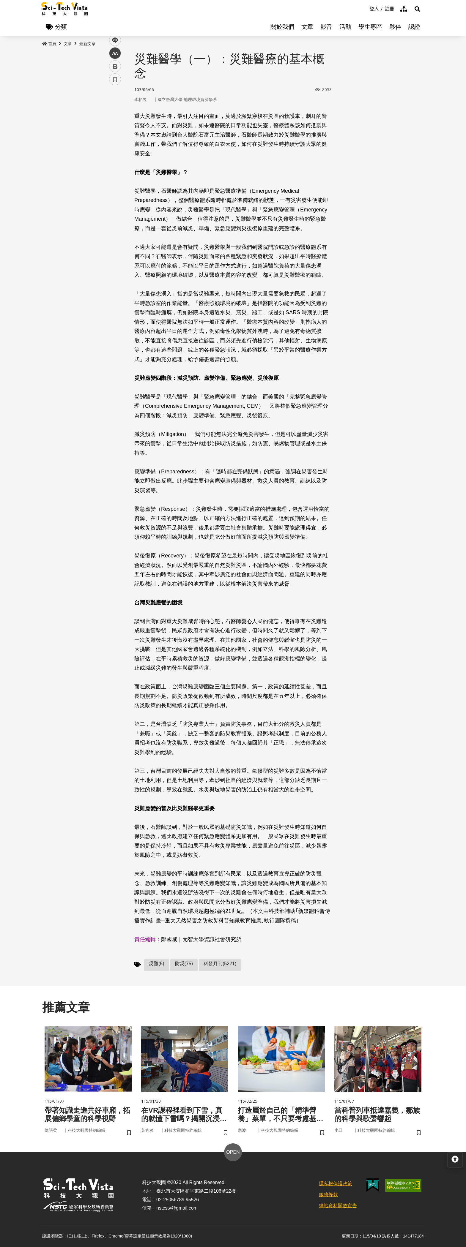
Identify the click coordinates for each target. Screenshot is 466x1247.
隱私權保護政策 (335, 1183)
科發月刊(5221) (220, 963)
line (113, 139)
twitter (115, 126)
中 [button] (115, 152)
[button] (417, 9)
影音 (326, 26)
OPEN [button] (233, 1152)
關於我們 (282, 26)
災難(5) (156, 963)
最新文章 (87, 43)
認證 (414, 26)
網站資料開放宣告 (338, 1205)
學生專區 (370, 26)
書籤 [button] (115, 179)
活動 (345, 26)
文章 (307, 26)
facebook (115, 113)
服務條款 (328, 1194)
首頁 (49, 43)
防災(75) (184, 963)
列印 (115, 166)
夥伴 (395, 26)
